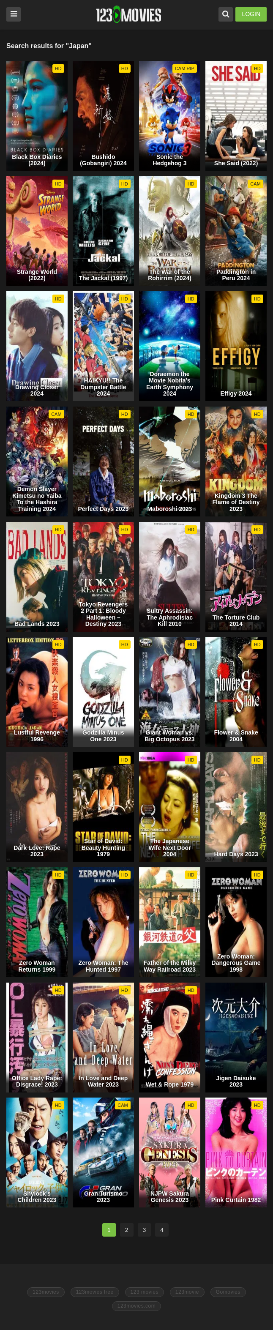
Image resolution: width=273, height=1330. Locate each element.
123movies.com (136, 1306)
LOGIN (251, 14)
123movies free (95, 1292)
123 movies (144, 1292)
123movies (46, 1292)
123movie (187, 1292)
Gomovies (228, 1292)
